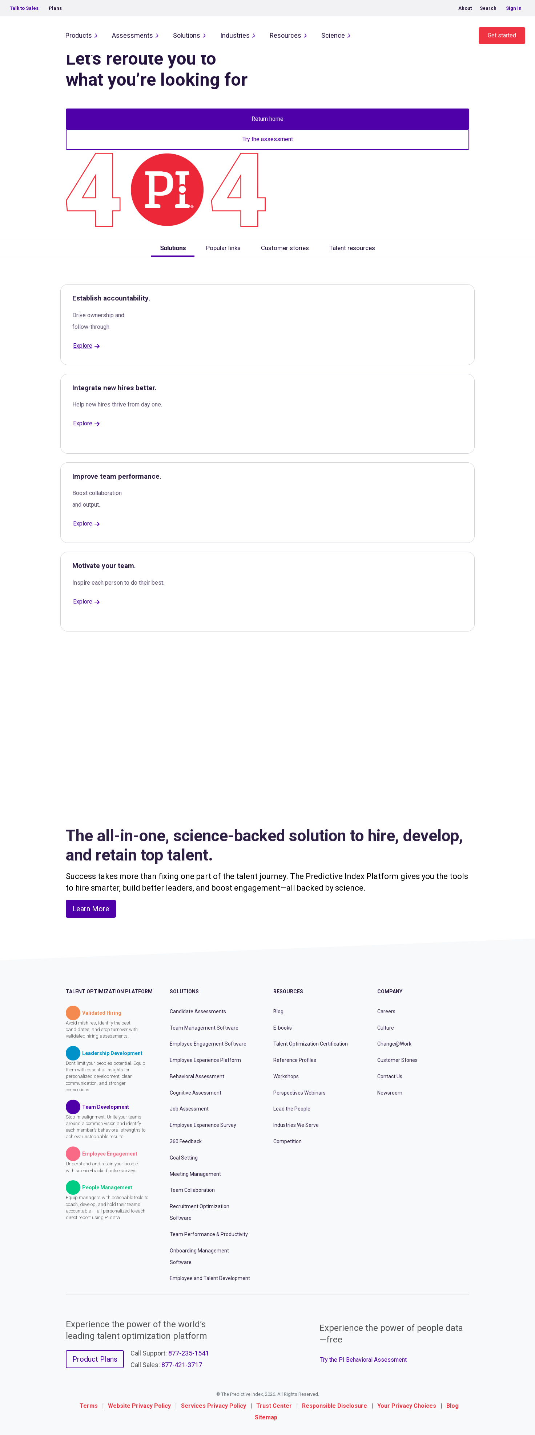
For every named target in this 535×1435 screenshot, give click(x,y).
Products (78, 35)
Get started (502, 35)
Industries (235, 35)
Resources (285, 35)
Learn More (90, 908)
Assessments (132, 35)
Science (333, 35)
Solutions (186, 35)
